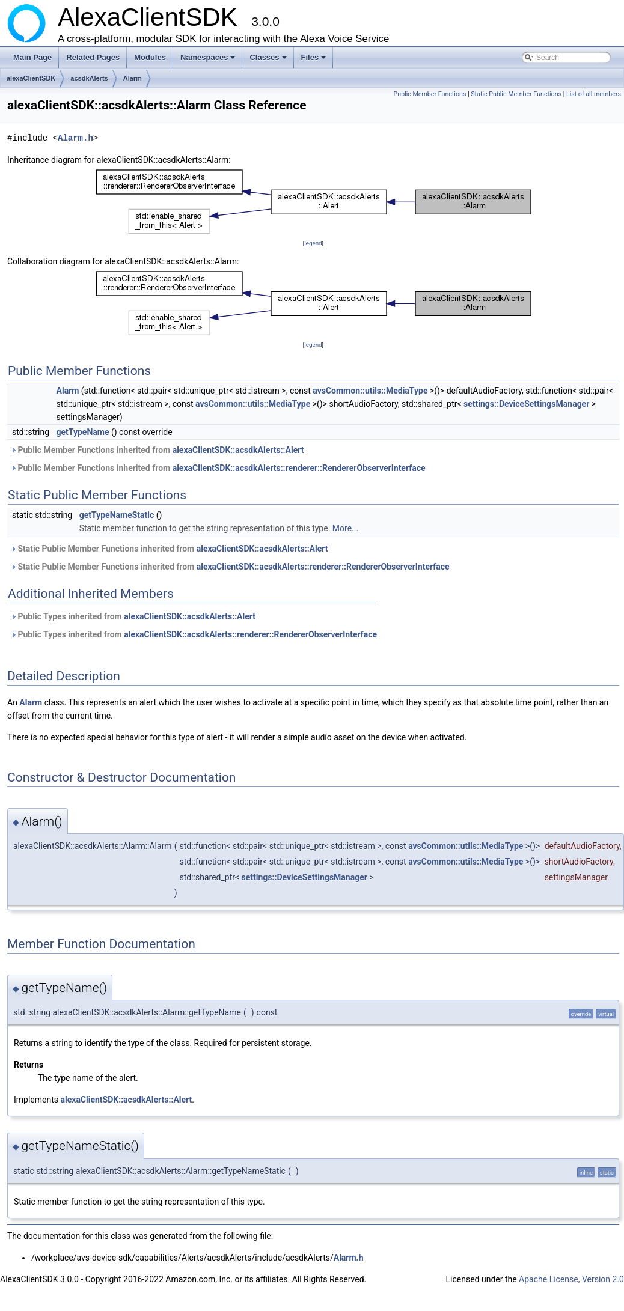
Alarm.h (75, 138)
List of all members (593, 94)
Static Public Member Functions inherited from (169, 548)
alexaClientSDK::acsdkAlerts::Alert (238, 450)
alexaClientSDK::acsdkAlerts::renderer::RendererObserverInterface (299, 468)
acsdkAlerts (89, 78)
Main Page (32, 57)
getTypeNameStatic (116, 515)
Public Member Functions (430, 94)
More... (345, 528)
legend (313, 243)
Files (314, 60)
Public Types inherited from (132, 616)
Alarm (132, 78)
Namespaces (208, 60)
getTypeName (83, 432)
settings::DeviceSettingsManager (526, 404)
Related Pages (93, 57)
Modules (150, 57)
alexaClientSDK (31, 78)
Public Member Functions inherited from (157, 450)
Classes (268, 60)
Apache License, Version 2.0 (571, 1279)
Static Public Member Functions (516, 94)
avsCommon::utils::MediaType (370, 390)
